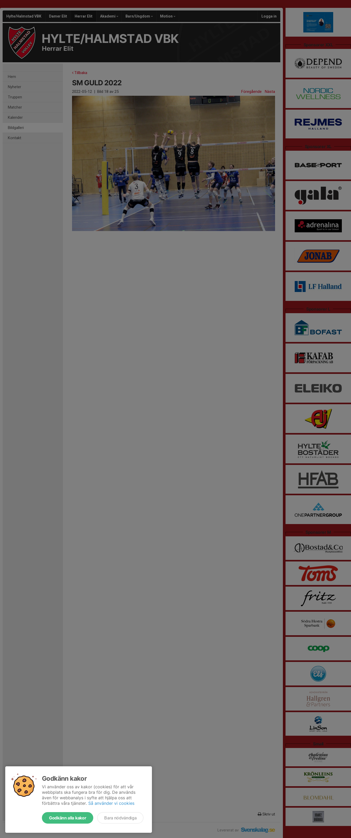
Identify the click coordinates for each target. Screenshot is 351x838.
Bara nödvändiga (120, 817)
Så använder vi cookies (111, 803)
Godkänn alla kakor (67, 817)
